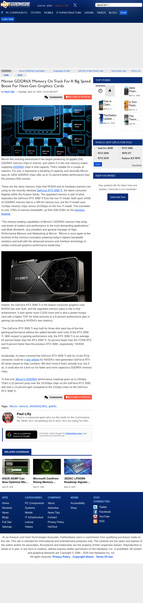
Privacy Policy (56, 522)
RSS (102, 521)
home (6, 75)
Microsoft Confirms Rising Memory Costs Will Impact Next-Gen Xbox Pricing (46, 480)
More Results (137, 165)
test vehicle (32, 359)
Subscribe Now (117, 197)
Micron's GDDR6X (26, 379)
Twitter (103, 507)
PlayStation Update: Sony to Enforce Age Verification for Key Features (109, 117)
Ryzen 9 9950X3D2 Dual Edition (32, 71)
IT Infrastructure (34, 517)
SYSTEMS (36, 12)
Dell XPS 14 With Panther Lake (90, 71)
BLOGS (113, 12)
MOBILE (48, 12)
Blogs (5, 517)
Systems (30, 507)
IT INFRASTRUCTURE (68, 12)
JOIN (49, 5)
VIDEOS (101, 12)
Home (5, 503)
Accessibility (78, 503)
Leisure (29, 522)
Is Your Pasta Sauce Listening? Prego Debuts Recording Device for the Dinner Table (135, 104)
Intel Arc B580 (104, 148)
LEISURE (89, 12)
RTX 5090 (102, 153)
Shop (123, 12)
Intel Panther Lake (118, 71)
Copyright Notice (83, 556)
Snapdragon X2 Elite (61, 71)
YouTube (104, 516)
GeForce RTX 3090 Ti (49, 190)
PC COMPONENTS (16, 12)
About (51, 503)
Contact (52, 517)
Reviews (7, 507)
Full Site (7, 522)
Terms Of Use (104, 556)
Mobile (29, 512)
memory (23, 406)
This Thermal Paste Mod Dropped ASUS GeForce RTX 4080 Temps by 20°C (134, 118)
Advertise (53, 507)
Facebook (105, 511)
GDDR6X (18, 167)
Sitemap (7, 526)
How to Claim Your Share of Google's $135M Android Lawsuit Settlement (109, 103)
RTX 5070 (102, 158)
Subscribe (8, 19)
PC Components (34, 503)
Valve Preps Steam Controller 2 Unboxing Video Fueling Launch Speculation (135, 90)
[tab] (100, 91)
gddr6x (53, 406)
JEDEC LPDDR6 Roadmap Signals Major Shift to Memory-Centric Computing (75, 480)
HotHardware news (73, 433)
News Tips (54, 512)
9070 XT (125, 153)
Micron (13, 406)
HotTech (52, 526)
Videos (29, 526)
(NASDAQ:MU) (38, 406)
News (19, 75)
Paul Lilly (24, 414)
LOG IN (41, 5)
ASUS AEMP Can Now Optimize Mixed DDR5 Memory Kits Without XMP (15, 480)
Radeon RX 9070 (129, 158)
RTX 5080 (126, 148)
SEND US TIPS (61, 5)
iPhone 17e (136, 71)
